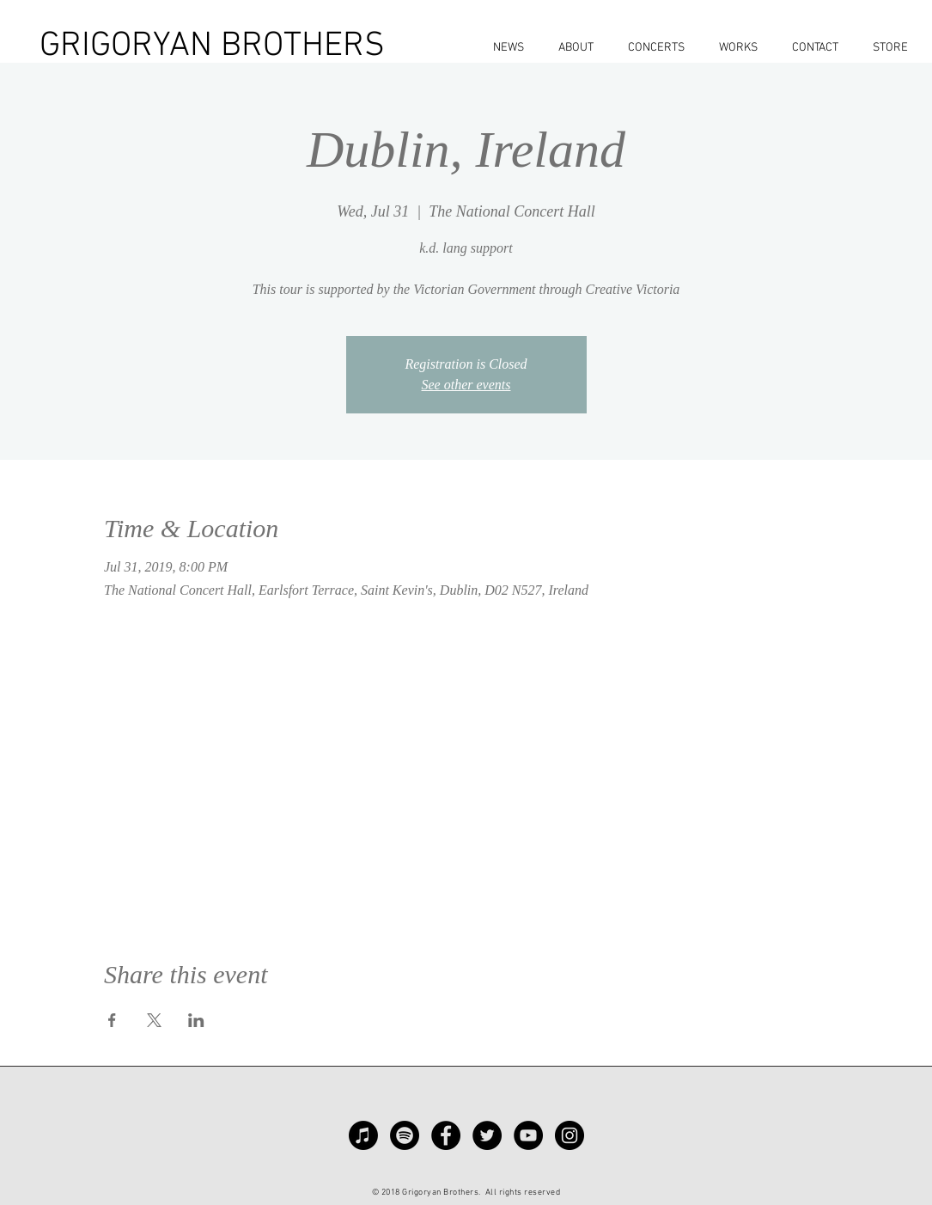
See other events (466, 384)
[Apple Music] (363, 1135)
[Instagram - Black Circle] (569, 1135)
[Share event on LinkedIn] (196, 1020)
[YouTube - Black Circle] (528, 1135)
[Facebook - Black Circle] (445, 1135)
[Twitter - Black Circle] (487, 1135)
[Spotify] (404, 1135)
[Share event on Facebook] (112, 1020)
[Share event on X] (154, 1020)
